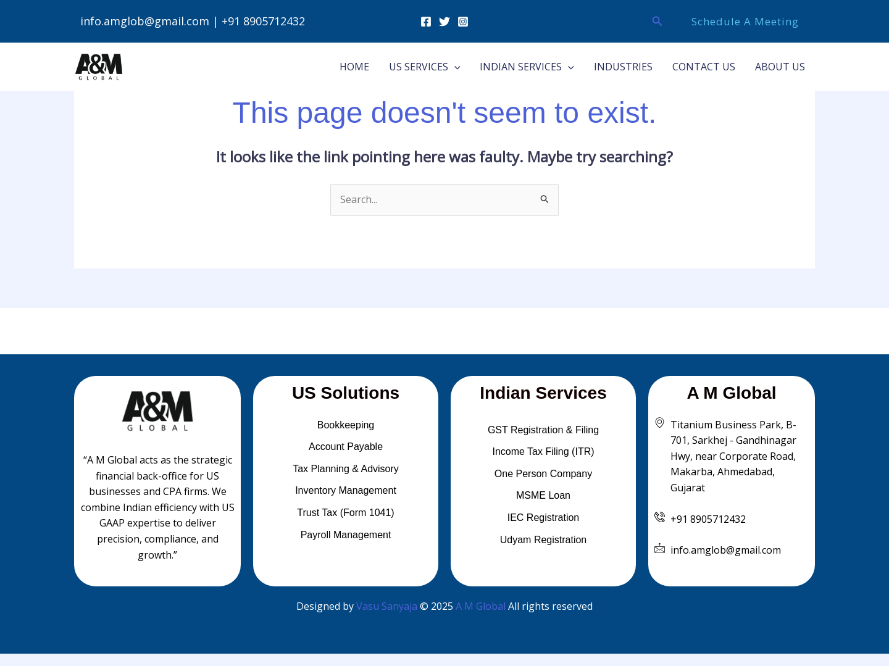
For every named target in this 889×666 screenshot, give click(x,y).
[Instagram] (463, 21)
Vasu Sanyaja (386, 606)
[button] (657, 22)
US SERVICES (425, 66)
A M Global (481, 606)
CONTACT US (703, 66)
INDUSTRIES (623, 66)
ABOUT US (780, 66)
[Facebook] (426, 21)
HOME (354, 66)
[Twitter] (444, 21)
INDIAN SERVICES (527, 66)
